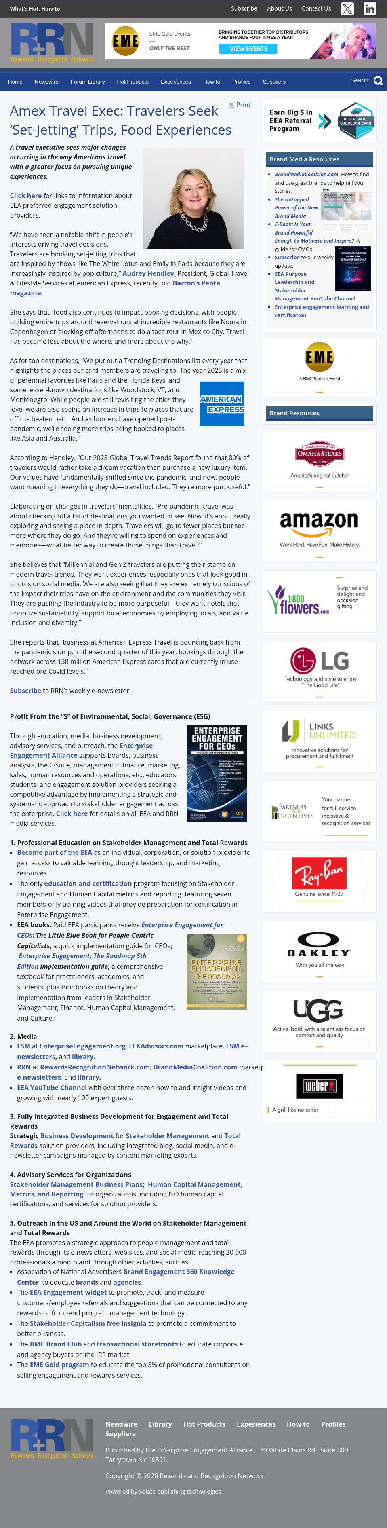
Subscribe (244, 8)
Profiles (241, 82)
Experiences (176, 82)
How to (211, 82)
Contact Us (316, 8)
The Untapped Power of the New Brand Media (296, 208)
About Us (279, 8)
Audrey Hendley (148, 273)
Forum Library (88, 82)
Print (243, 104)
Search (360, 80)
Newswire (47, 82)
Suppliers (274, 82)
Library (160, 1424)
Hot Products (133, 82)
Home (15, 82)
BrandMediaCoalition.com (306, 174)
